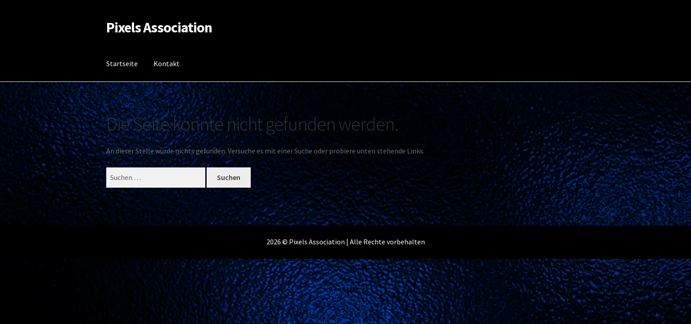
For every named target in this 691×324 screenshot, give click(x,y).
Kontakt (167, 63)
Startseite (122, 63)
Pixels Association (159, 27)
